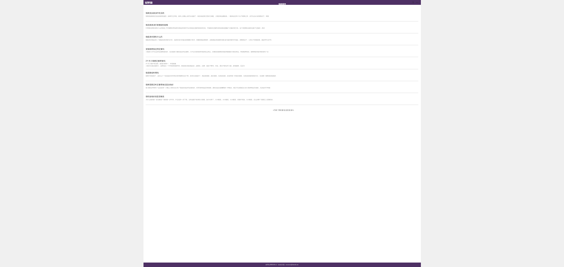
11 (285, 110)
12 (287, 110)
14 (292, 110)
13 (289, 110)
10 (282, 110)
